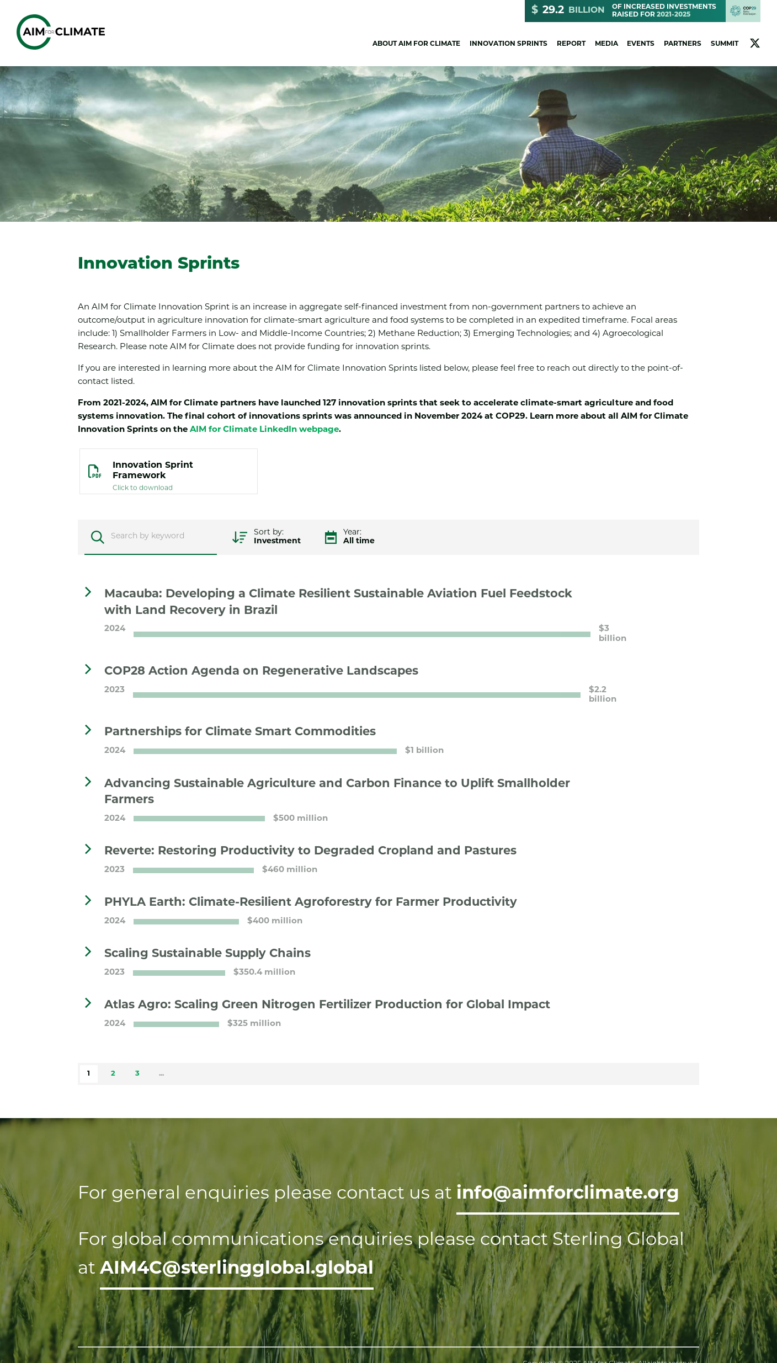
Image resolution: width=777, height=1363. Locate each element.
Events (640, 44)
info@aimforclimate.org (567, 1194)
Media (606, 44)
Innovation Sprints (508, 44)
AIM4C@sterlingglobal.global (237, 1269)
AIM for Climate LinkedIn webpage (264, 430)
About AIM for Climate (416, 44)
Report (571, 44)
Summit (724, 44)
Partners (682, 44)
